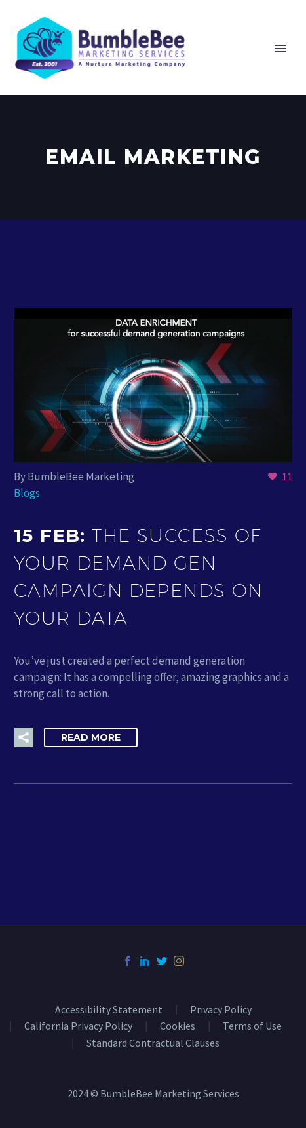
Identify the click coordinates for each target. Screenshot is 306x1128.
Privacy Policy (221, 1010)
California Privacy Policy (78, 1026)
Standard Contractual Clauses (153, 1043)
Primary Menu (280, 48)
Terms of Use (252, 1026)
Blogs (27, 493)
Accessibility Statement (109, 1010)
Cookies (177, 1026)
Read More (91, 737)
